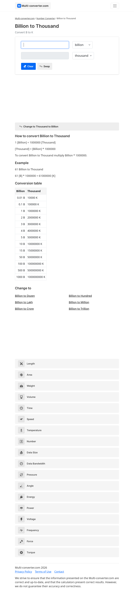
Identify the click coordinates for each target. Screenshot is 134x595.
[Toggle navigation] (115, 6)
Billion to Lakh (24, 302)
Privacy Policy (23, 571)
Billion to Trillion (79, 308)
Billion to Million (79, 302)
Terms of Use (43, 571)
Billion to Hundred (80, 296)
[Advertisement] (67, 98)
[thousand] (45, 55)
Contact (59, 571)
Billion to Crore (24, 308)
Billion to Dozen (25, 296)
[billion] (45, 44)
